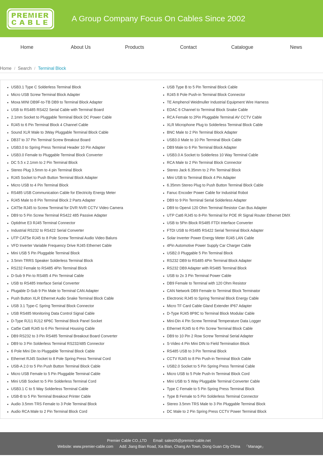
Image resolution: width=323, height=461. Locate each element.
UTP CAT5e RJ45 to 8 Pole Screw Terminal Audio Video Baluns (64, 238)
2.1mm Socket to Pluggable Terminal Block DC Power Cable (61, 117)
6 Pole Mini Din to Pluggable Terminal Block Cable (53, 351)
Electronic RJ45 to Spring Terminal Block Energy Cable (213, 298)
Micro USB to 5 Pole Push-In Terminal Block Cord (208, 374)
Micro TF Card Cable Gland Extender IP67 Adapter (209, 306)
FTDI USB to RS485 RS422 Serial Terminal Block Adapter (215, 230)
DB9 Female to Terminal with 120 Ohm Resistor (206, 283)
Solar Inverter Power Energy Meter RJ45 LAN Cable (210, 238)
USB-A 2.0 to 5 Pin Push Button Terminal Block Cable (55, 366)
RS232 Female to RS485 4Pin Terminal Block (49, 268)
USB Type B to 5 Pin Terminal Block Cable (202, 87)
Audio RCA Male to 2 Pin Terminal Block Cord (49, 411)
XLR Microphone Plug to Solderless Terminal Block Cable (215, 125)
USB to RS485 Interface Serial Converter (45, 283)
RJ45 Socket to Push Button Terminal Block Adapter (54, 177)
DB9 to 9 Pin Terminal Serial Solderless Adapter (207, 200)
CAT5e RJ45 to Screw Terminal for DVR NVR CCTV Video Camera (67, 208)
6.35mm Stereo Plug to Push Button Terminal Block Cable (215, 185)
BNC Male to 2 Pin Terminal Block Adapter (202, 132)
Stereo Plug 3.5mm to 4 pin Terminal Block (46, 170)
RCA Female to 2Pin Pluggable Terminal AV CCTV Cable (214, 117)
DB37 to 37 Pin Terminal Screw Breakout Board (50, 140)
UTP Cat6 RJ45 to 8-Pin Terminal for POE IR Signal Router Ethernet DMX (228, 215)
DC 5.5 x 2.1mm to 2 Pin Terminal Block (44, 162)
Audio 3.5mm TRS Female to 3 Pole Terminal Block (54, 404)
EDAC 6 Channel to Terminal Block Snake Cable (207, 110)
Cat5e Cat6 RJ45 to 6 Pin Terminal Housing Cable (53, 328)
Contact (188, 47)
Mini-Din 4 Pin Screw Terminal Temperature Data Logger (214, 321)
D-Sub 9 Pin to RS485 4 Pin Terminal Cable (47, 275)
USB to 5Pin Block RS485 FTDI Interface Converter (210, 223)
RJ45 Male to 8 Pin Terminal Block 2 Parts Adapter (53, 200)
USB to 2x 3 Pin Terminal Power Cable (199, 275)
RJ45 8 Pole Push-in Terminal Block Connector (206, 94)
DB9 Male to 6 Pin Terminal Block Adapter (202, 147)
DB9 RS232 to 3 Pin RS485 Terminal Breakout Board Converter (64, 336)
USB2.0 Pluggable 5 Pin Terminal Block (200, 253)
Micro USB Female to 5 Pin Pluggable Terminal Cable (55, 374)
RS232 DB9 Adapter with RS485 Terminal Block (207, 268)
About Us (81, 47)
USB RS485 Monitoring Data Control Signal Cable (53, 313)
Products (134, 47)
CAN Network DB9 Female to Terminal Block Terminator (213, 291)
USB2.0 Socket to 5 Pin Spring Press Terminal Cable (211, 366)
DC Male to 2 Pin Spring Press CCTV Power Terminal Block (216, 411)
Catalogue (242, 47)
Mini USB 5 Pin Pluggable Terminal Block (45, 253)
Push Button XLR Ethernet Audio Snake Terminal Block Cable (62, 298)
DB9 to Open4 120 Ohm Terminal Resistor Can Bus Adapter (217, 208)
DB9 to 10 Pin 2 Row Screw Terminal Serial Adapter (210, 336)
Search (25, 68)
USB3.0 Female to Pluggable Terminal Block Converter (57, 155)
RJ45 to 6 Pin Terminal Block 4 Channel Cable (49, 125)
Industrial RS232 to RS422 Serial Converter (47, 230)
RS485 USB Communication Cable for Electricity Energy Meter (63, 192)
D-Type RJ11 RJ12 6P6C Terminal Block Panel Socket (56, 321)
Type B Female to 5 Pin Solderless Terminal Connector (212, 396)
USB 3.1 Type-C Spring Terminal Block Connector (52, 306)
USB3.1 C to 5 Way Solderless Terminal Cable (49, 389)
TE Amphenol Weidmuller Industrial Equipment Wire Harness (218, 102)
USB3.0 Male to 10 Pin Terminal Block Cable (204, 140)
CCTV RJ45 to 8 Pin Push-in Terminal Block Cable (209, 358)
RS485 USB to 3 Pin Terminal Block (197, 351)
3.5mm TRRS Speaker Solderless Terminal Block (52, 260)
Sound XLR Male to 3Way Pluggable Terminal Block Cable (59, 132)
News (296, 47)
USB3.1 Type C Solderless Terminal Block (46, 87)
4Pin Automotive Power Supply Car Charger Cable (209, 245)
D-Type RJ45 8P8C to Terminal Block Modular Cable (211, 313)
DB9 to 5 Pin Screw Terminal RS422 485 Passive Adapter (59, 215)
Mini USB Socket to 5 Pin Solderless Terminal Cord (53, 381)
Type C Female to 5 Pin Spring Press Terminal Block (210, 389)
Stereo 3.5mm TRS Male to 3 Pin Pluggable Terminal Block (216, 404)
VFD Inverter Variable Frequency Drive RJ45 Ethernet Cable (61, 245)
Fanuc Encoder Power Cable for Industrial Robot (207, 192)
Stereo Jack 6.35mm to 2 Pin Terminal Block (204, 170)
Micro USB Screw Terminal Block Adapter (45, 94)
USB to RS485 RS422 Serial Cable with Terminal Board (57, 110)
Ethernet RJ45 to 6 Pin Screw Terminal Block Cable (210, 328)
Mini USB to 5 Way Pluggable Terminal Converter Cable (213, 381)
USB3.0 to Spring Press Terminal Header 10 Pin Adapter (58, 147)
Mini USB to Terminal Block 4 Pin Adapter (201, 177)
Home (26, 47)
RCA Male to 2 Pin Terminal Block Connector (204, 162)
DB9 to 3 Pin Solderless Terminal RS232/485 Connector (57, 343)
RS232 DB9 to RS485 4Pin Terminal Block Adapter (209, 260)
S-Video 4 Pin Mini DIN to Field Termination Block (208, 343)
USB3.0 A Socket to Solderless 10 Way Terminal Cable (212, 155)
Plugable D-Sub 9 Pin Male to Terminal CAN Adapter (55, 291)
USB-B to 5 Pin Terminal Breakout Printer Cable (51, 396)
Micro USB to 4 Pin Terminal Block (39, 185)
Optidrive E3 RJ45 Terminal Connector (43, 223)
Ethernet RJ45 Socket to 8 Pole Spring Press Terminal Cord (61, 358)
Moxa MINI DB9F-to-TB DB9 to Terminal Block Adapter (57, 102)
